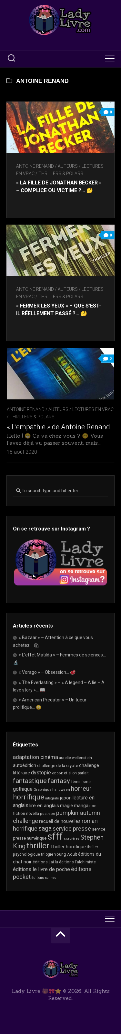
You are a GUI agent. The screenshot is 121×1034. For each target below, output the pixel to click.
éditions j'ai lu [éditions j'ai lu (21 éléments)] (45, 862)
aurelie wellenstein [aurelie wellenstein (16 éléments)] (75, 758)
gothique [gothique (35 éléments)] (23, 789)
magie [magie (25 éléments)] (66, 805)
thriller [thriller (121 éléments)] (37, 845)
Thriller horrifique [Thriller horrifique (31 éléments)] (68, 847)
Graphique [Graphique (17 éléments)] (42, 789)
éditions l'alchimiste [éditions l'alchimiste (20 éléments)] (77, 862)
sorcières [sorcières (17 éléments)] (71, 838)
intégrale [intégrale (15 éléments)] (52, 798)
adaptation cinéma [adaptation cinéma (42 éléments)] (35, 757)
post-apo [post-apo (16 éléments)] (47, 814)
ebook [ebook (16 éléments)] (57, 773)
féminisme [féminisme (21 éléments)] (81, 781)
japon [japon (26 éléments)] (66, 797)
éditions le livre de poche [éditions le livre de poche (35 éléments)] (41, 869)
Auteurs (68, 166)
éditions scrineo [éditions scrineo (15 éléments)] (44, 878)
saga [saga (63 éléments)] (45, 828)
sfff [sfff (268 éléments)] (55, 836)
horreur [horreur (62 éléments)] (81, 788)
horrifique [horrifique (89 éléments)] (28, 797)
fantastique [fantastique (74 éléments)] (30, 781)
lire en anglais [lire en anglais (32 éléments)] (44, 805)
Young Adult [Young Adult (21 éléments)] (65, 854)
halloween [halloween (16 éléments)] (61, 790)
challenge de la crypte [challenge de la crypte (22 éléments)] (57, 765)
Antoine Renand (35, 166)
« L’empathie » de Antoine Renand (58, 427)
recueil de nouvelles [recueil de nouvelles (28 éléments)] (60, 821)
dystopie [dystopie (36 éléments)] (41, 773)
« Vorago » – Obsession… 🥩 (47, 672)
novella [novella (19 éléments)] (32, 813)
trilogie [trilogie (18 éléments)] (47, 854)
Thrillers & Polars (60, 173)
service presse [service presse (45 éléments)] (72, 828)
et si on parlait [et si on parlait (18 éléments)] (76, 773)
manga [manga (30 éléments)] (81, 805)
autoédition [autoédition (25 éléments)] (24, 765)
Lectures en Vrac (93, 409)
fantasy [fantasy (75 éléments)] (59, 781)
